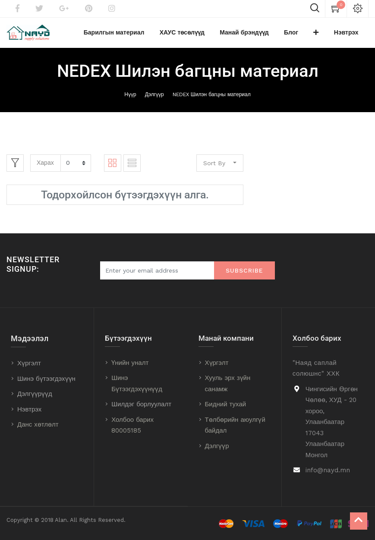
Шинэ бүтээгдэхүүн (46, 379)
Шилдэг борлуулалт (141, 404)
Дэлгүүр (154, 99)
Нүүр (130, 99)
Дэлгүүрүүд (34, 394)
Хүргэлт (29, 363)
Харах (45, 166)
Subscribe (244, 270)
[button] (326, 35)
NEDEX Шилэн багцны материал (212, 99)
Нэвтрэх (29, 409)
